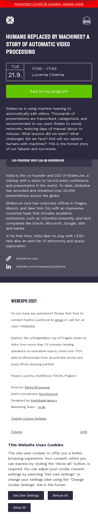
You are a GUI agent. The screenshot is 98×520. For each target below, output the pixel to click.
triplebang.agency (44, 400)
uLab (41, 407)
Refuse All (60, 495)
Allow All (19, 507)
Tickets (16, 432)
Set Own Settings (26, 495)
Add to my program (49, 91)
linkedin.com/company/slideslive (41, 266)
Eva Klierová (48, 394)
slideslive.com (27, 258)
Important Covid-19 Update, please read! (49, 4)
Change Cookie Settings (28, 418)
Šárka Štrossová (37, 387)
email (59, 320)
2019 (83, 432)
